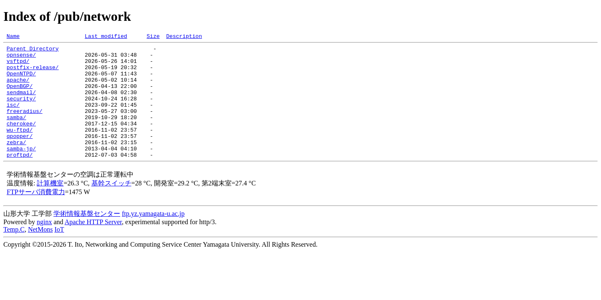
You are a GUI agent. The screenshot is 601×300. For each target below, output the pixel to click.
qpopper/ (20, 156)
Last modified (106, 37)
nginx (44, 245)
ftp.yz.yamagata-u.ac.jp (153, 237)
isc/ (13, 118)
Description (184, 37)
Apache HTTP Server (93, 245)
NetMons (40, 253)
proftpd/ (20, 178)
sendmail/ (21, 103)
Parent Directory (33, 51)
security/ (21, 111)
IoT (59, 253)
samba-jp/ (21, 171)
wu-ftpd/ (20, 148)
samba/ (16, 133)
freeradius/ (25, 126)
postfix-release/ (33, 73)
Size (152, 37)
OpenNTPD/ (21, 81)
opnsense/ (21, 58)
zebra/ (16, 163)
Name (13, 37)
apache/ (18, 88)
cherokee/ (21, 141)
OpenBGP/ (20, 96)
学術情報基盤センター (86, 237)
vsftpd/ (18, 66)
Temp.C (14, 253)
